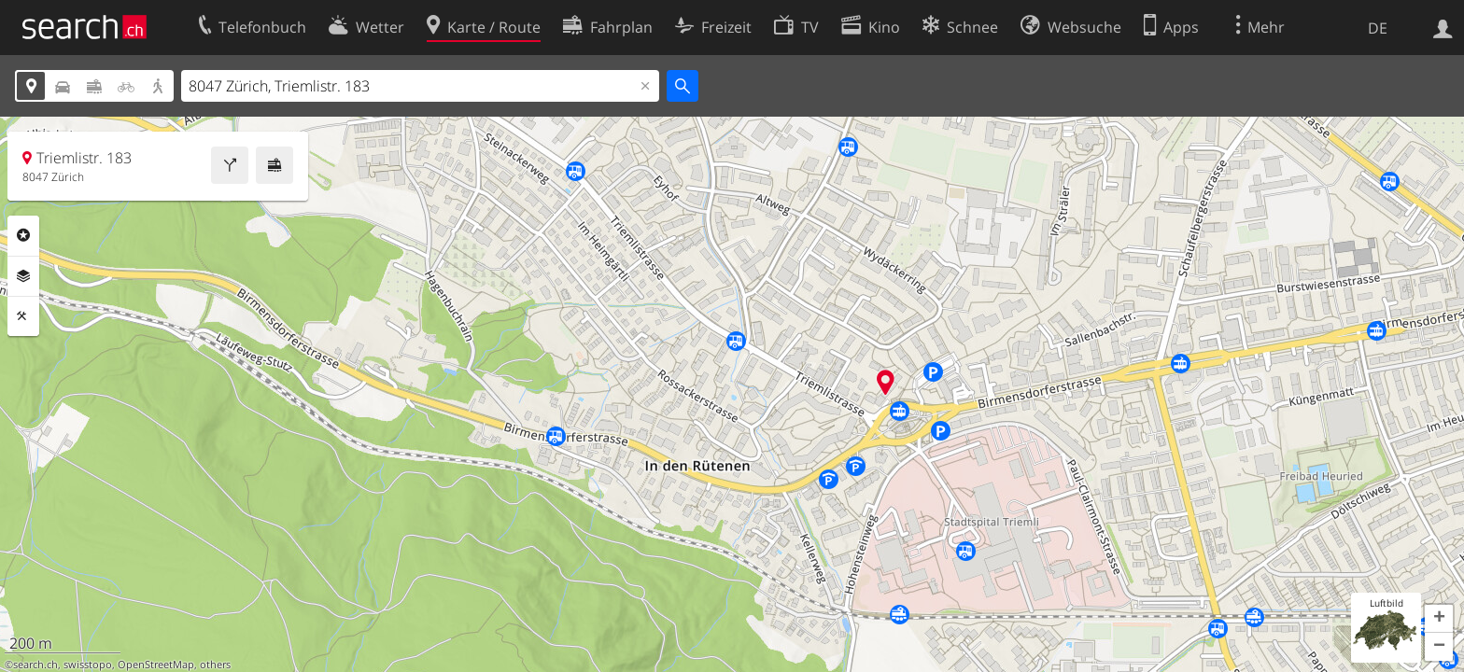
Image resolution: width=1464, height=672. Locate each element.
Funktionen (23, 316)
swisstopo (87, 664)
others (215, 664)
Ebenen (23, 276)
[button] (1439, 619)
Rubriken (23, 235)
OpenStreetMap (156, 664)
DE (1377, 28)
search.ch (35, 664)
